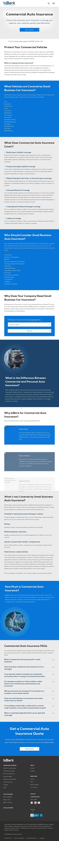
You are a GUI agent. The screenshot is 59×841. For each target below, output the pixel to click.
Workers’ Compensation (9, 768)
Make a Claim (7, 799)
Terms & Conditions (19, 838)
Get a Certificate (7, 797)
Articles (32, 779)
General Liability (7, 776)
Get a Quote (33, 799)
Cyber (5, 787)
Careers (32, 768)
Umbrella (5, 784)
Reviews (32, 809)
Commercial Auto (8, 782)
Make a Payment (7, 802)
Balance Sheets (34, 784)
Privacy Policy (7, 838)
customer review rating (20, 41)
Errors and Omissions (9, 773)
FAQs (31, 781)
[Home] (9, 3)
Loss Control (33, 787)
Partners (32, 771)
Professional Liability (9, 771)
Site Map (42, 838)
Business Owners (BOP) (9, 779)
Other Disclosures (32, 838)
